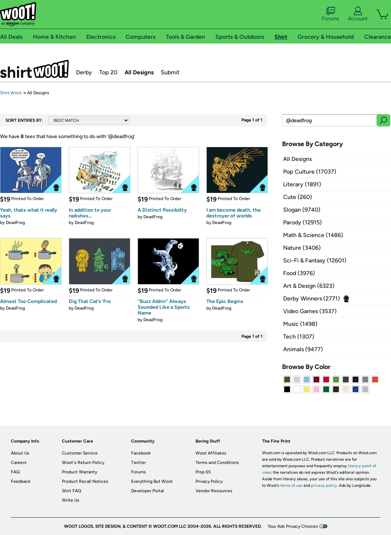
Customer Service (80, 453)
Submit (170, 72)
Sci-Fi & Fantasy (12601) (314, 260)
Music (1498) (300, 323)
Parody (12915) (302, 222)
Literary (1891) (302, 184)
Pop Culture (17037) (309, 171)
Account (357, 14)
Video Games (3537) (310, 311)
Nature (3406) (302, 247)
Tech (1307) (298, 336)
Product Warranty (79, 471)
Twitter (138, 462)
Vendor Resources (214, 490)
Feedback (20, 481)
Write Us (70, 500)
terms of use (291, 485)
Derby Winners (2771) (311, 298)
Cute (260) (297, 197)
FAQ (15, 471)
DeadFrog (15, 222)
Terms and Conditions (217, 462)
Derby (84, 72)
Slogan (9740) (301, 209)
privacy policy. (324, 485)
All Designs (139, 72)
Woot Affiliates (211, 453)
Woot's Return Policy (83, 462)
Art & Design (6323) (309, 285)
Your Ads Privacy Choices (293, 526)
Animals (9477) (303, 349)
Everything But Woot (152, 481)
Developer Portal (147, 490)
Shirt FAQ (71, 490)
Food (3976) (299, 273)
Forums (330, 14)
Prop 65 (203, 471)
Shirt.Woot (34, 69)
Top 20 (108, 72)
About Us (20, 453)
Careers (18, 462)
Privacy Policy (209, 481)
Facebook (141, 453)
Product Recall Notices (85, 481)
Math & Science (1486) (313, 235)
